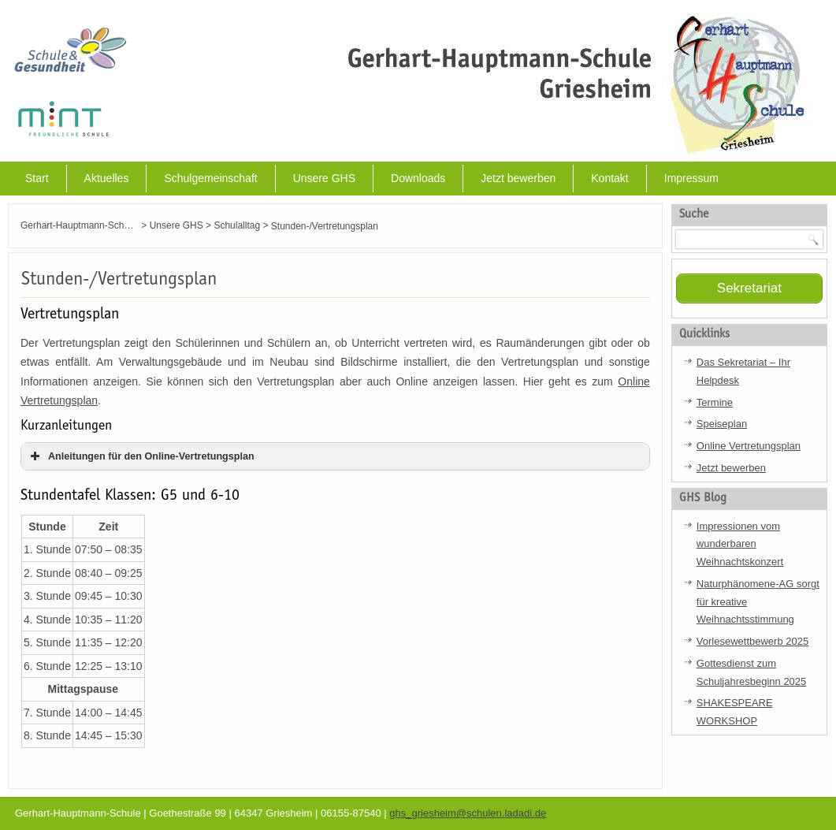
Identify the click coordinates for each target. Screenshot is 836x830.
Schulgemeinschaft (210, 178)
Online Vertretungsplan (749, 446)
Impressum (691, 178)
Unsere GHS (324, 178)
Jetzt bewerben (518, 178)
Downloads (418, 178)
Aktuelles (106, 178)
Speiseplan (722, 424)
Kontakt (609, 178)
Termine (715, 402)
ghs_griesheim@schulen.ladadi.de (467, 813)
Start (37, 178)
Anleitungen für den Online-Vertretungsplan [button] (141, 456)
